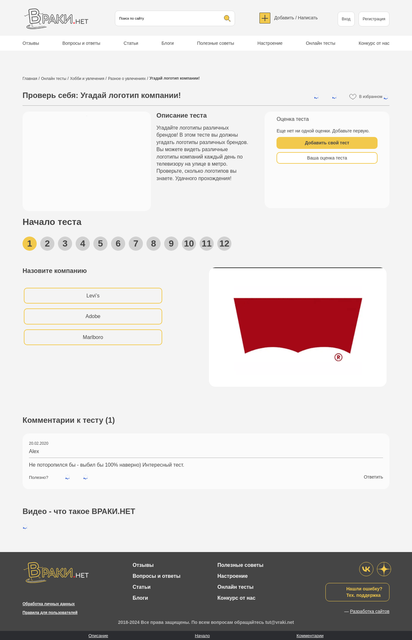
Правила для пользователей (50, 612)
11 (206, 243)
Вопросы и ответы (81, 43)
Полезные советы (215, 43)
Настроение (270, 43)
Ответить (373, 477)
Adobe (93, 316)
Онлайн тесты (320, 43)
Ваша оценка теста (327, 157)
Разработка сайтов (369, 611)
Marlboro (93, 337)
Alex (34, 451)
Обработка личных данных (49, 604)
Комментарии (309, 635)
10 (189, 243)
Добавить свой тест (327, 142)
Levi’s (93, 295)
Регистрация (374, 19)
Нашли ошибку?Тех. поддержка (364, 592)
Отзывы (31, 43)
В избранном (374, 97)
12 (224, 243)
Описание (98, 635)
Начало (202, 635)
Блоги (168, 43)
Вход (346, 19)
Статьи (131, 43)
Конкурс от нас (374, 43)
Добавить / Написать (296, 17)
